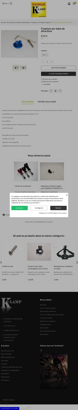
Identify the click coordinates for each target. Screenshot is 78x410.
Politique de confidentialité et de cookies (53, 213)
